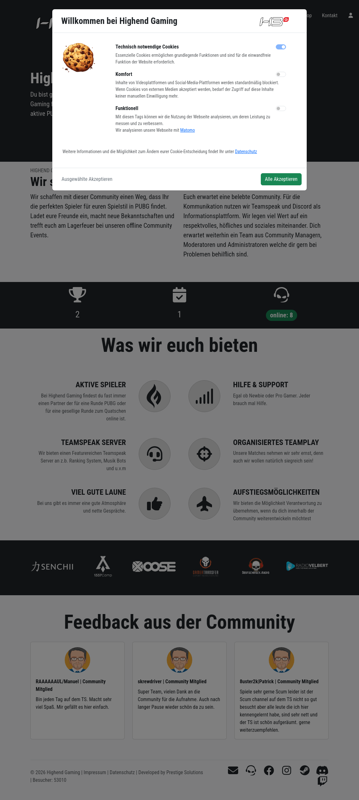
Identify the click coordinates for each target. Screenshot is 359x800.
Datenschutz (246, 151)
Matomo (187, 130)
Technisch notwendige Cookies (147, 47)
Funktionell (126, 108)
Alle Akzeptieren (281, 179)
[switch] (281, 74)
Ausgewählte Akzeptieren (87, 179)
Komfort (123, 74)
